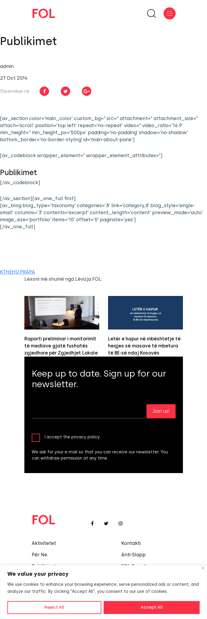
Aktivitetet (44, 543)
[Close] (203, 568)
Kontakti (131, 543)
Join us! (161, 411)
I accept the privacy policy (72, 436)
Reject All (54, 607)
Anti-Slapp (133, 555)
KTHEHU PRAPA (17, 272)
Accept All (152, 607)
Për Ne (39, 555)
